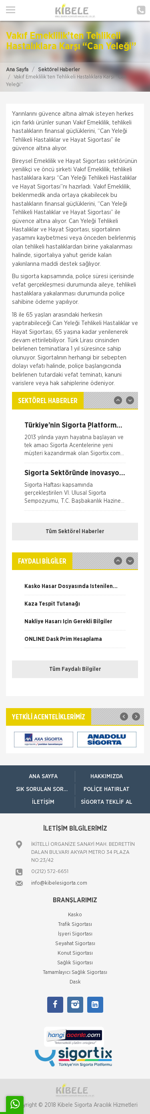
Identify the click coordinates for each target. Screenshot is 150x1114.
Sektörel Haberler (59, 69)
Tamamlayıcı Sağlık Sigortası (75, 972)
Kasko (75, 914)
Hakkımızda (106, 776)
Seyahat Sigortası (75, 943)
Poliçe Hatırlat (107, 789)
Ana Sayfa (17, 69)
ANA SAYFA (43, 776)
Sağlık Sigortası (75, 962)
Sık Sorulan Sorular (45, 789)
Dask (75, 982)
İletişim (43, 802)
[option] (75, 442)
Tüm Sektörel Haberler (75, 531)
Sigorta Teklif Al (106, 802)
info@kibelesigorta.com (59, 883)
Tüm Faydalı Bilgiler (75, 669)
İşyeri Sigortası (75, 934)
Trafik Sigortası (75, 924)
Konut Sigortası (75, 953)
